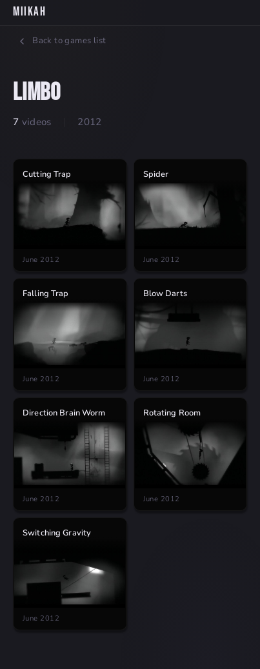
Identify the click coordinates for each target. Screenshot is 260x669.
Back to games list (61, 40)
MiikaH (29, 12)
